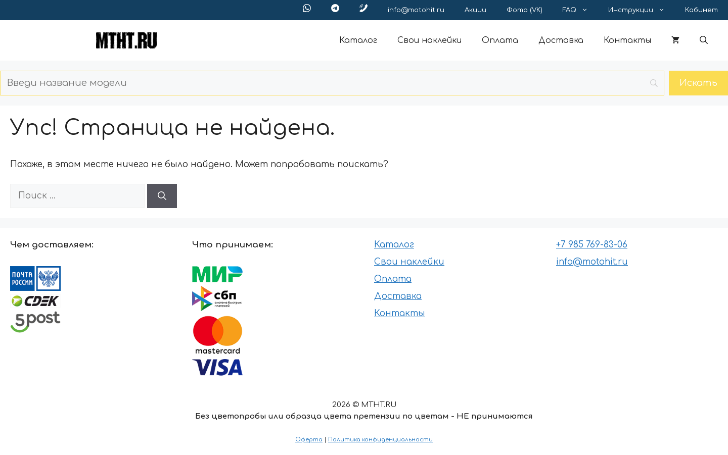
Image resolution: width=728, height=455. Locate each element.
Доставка (560, 40)
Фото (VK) (524, 10)
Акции (475, 10)
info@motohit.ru (416, 10)
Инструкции (641, 10)
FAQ (580, 10)
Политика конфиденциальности (380, 439)
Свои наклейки (429, 40)
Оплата (500, 40)
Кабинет (701, 10)
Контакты (627, 40)
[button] (704, 40)
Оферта (309, 439)
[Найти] (162, 196)
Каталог (358, 40)
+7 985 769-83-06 (591, 244)
